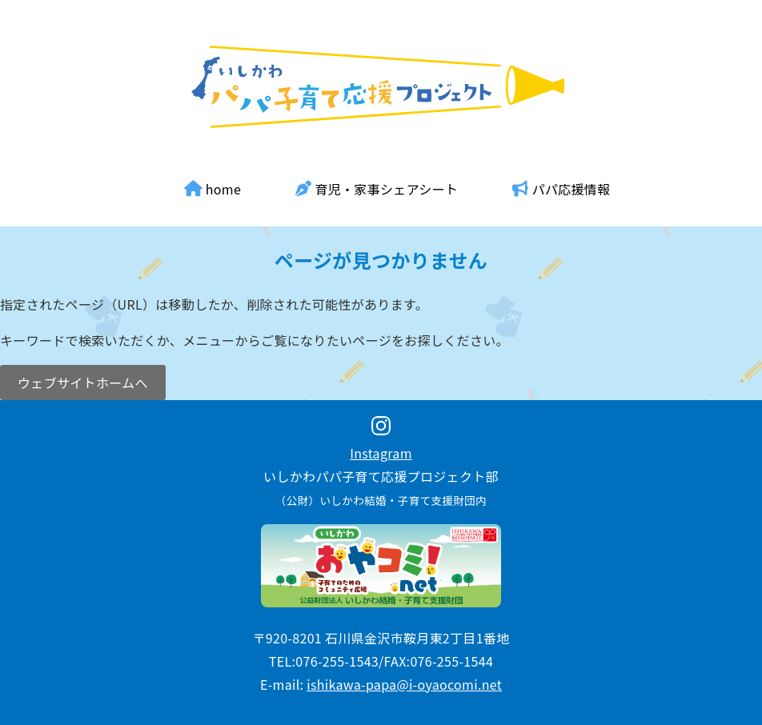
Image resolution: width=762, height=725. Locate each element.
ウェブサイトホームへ (83, 382)
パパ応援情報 (561, 188)
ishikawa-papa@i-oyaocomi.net (404, 684)
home (213, 188)
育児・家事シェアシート (376, 188)
